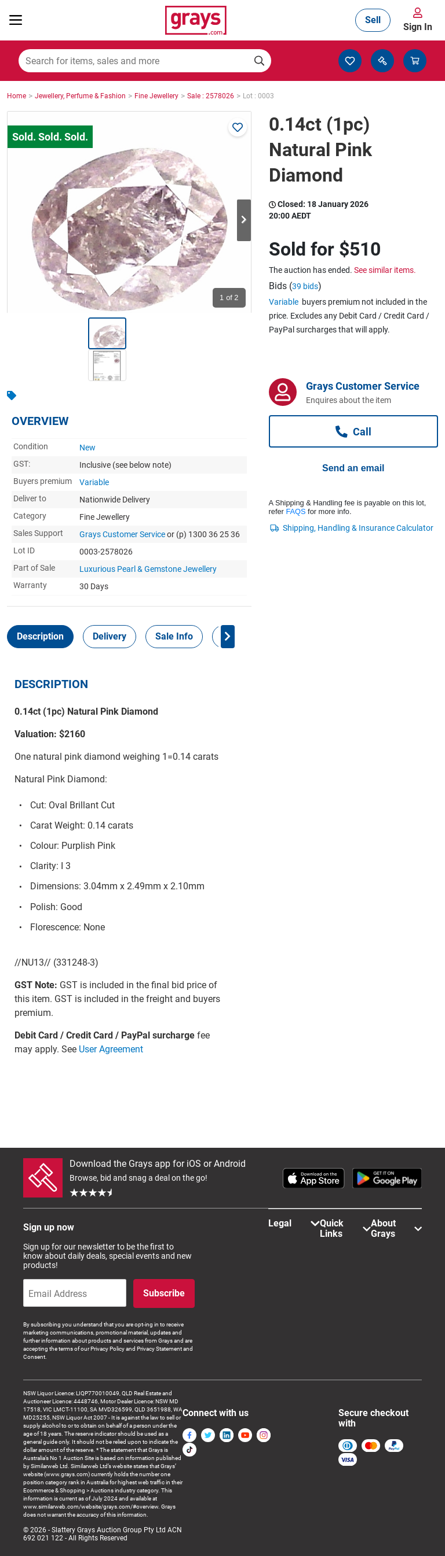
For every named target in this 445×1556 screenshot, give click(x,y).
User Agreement (111, 1049)
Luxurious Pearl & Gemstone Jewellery (148, 569)
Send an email (353, 468)
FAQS (295, 511)
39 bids (305, 286)
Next (244, 220)
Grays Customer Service (122, 534)
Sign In (417, 26)
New (87, 447)
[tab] (40, 636)
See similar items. (385, 270)
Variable (94, 482)
